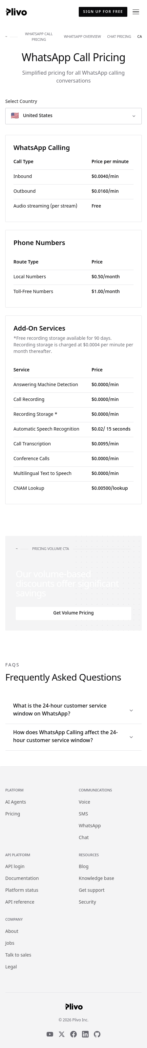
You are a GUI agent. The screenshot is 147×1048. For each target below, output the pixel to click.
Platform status (21, 890)
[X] (61, 1034)
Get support (92, 890)
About (11, 932)
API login (15, 867)
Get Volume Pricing (73, 613)
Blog (84, 867)
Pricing (12, 814)
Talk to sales (18, 955)
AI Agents (15, 802)
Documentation (22, 879)
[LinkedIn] (85, 1034)
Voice (84, 802)
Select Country (21, 102)
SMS (83, 814)
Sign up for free (103, 12)
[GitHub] (97, 1034)
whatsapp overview (82, 37)
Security (87, 902)
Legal (11, 967)
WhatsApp (90, 826)
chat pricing (119, 37)
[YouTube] (50, 1034)
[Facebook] (73, 1034)
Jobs (9, 943)
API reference (19, 902)
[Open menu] (136, 12)
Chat (84, 838)
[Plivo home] (16, 12)
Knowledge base (96, 879)
